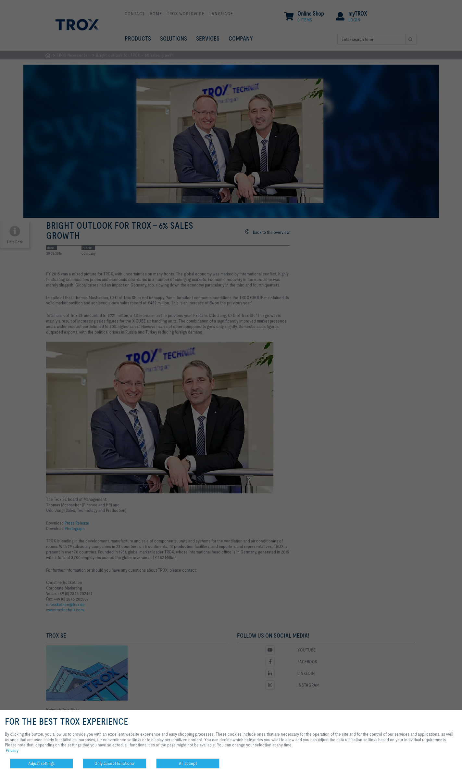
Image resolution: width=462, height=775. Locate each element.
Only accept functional (114, 763)
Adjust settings (41, 763)
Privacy (12, 750)
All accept (188, 763)
